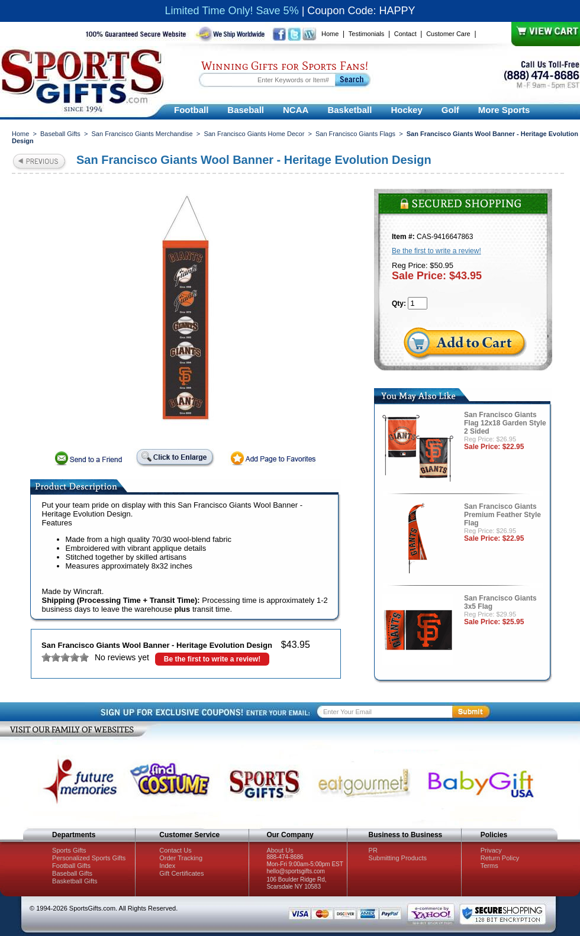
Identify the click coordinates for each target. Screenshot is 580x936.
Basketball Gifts (74, 881)
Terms (489, 865)
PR (373, 850)
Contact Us (175, 850)
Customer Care (448, 33)
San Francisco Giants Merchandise (142, 133)
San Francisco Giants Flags (355, 133)
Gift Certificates (181, 873)
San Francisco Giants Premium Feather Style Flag (502, 514)
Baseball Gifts (60, 133)
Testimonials (367, 33)
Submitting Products (398, 857)
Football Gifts (71, 865)
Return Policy (500, 857)
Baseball (245, 110)
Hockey (406, 110)
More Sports (504, 110)
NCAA (295, 110)
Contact (405, 33)
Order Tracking (180, 857)
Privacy (491, 850)
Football (191, 110)
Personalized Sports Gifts (88, 857)
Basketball (349, 110)
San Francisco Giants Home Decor (254, 133)
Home (330, 33)
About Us (279, 850)
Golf (450, 110)
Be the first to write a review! (212, 659)
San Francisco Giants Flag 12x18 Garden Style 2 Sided (505, 423)
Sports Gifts (69, 850)
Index (167, 865)
